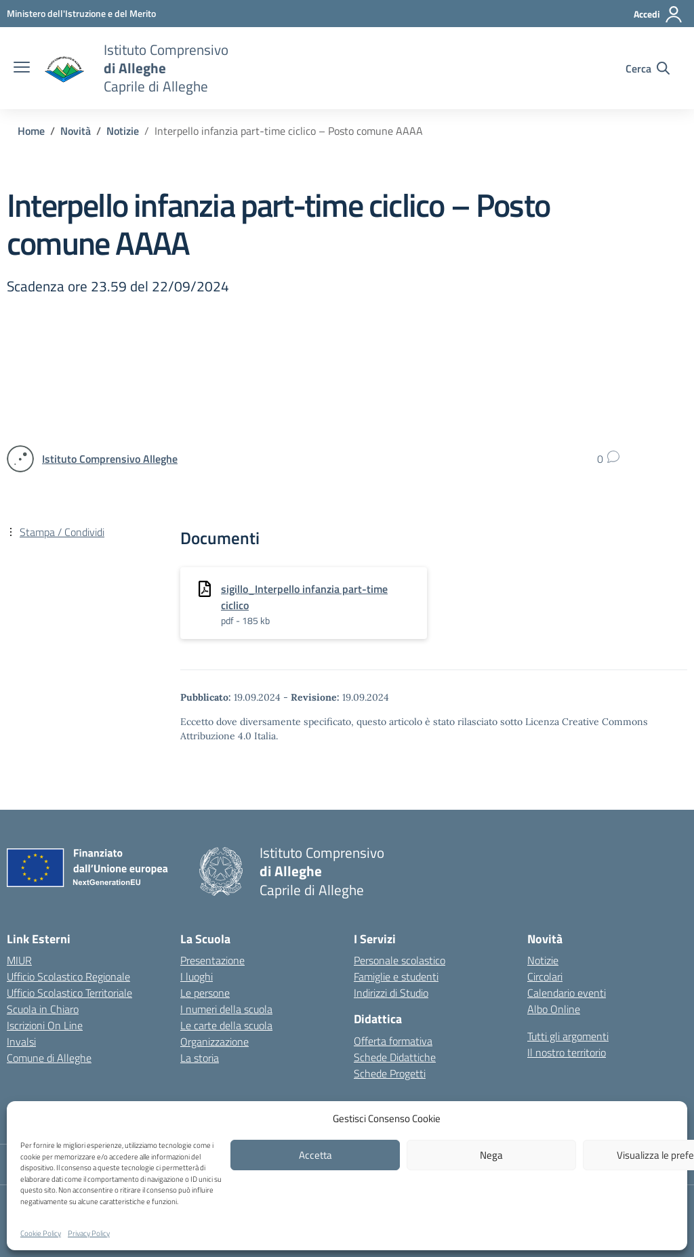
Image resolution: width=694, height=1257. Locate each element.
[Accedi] (658, 14)
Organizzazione (214, 1041)
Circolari (545, 976)
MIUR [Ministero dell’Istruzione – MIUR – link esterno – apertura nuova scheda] (19, 960)
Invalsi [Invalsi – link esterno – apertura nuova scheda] (21, 1041)
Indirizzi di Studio (391, 993)
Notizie (542, 960)
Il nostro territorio (566, 1052)
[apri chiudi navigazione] (22, 68)
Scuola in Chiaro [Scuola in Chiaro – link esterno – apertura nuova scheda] (43, 1009)
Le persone (205, 993)
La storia (199, 1058)
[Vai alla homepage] (65, 68)
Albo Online (553, 1009)
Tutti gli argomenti (568, 1036)
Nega (491, 1155)
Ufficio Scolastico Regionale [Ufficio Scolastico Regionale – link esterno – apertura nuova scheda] (68, 976)
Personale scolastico (399, 960)
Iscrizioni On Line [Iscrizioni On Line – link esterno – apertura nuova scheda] (45, 1025)
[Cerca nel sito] (647, 68)
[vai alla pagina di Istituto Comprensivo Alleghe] (110, 459)
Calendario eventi (566, 993)
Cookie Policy (40, 1233)
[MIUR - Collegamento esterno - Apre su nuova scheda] (81, 13)
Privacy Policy (89, 1233)
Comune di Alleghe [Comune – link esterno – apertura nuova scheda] (49, 1058)
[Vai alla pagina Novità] (75, 131)
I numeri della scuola (226, 1009)
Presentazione (212, 960)
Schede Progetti (390, 1073)
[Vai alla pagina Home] (31, 131)
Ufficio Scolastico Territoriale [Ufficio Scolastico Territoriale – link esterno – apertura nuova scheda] (69, 993)
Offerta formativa (393, 1041)
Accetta (315, 1155)
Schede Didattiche (395, 1057)
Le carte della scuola (226, 1025)
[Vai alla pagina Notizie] (122, 131)
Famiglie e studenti (396, 976)
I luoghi (196, 976)
